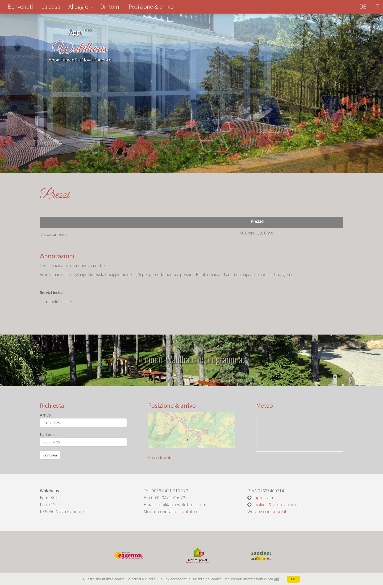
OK (293, 579)
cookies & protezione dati (277, 504)
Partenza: (48, 434)
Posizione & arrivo (151, 6)
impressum (263, 498)
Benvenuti (22, 6)
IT (376, 6)
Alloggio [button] (80, 6)
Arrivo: (46, 415)
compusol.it (274, 511)
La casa (50, 6)
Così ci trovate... (191, 436)
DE (362, 6)
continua (50, 455)
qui (276, 579)
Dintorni (110, 6)
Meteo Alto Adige (299, 432)
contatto (188, 511)
